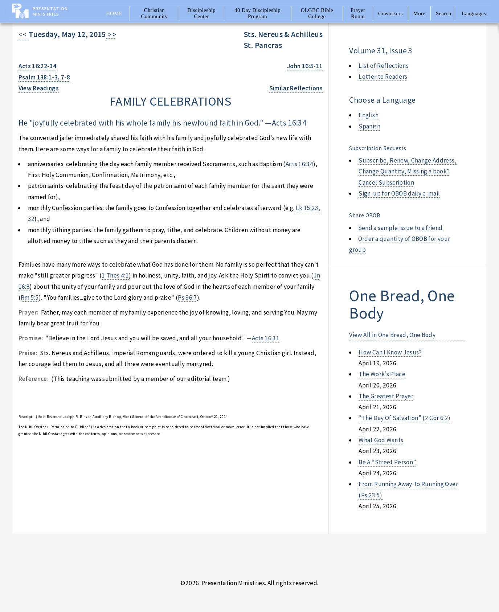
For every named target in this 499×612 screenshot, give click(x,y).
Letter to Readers (383, 77)
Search (443, 13)
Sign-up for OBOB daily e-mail (399, 193)
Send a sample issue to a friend (400, 228)
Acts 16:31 (265, 338)
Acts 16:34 (289, 123)
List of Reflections (384, 66)
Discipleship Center (201, 13)
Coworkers (390, 13)
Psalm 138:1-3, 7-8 (44, 77)
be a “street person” (387, 462)
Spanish (369, 126)
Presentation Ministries (50, 11)
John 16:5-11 (305, 66)
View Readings (39, 88)
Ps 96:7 (187, 297)
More (419, 13)
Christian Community (154, 13)
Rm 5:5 (30, 297)
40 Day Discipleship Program (257, 13)
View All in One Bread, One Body (392, 335)
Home (114, 13)
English (368, 115)
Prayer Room (358, 13)
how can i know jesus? (390, 352)
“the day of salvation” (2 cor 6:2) (404, 418)
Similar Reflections (296, 88)
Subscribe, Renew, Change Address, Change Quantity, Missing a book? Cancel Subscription (407, 171)
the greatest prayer (386, 396)
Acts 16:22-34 (38, 66)
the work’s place (382, 374)
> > (111, 34)
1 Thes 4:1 (115, 275)
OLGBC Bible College (317, 13)
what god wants (381, 440)
